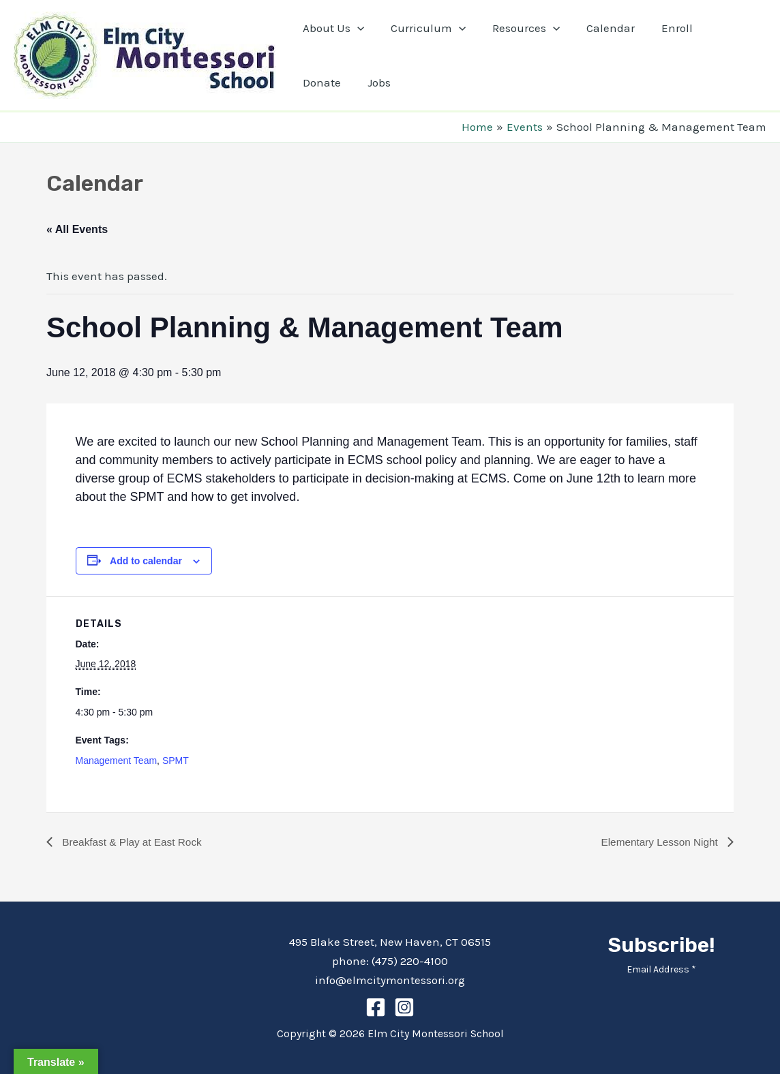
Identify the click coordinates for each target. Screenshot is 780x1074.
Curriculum (422, 28)
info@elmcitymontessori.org (390, 980)
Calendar (599, 28)
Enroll (662, 28)
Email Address (661, 969)
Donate (720, 28)
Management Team (117, 760)
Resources (517, 28)
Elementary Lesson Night (658, 842)
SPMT (175, 760)
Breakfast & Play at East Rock (133, 842)
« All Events (77, 229)
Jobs (312, 82)
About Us (331, 28)
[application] (355, 28)
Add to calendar (146, 560)
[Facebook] (375, 1007)
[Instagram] (404, 1007)
